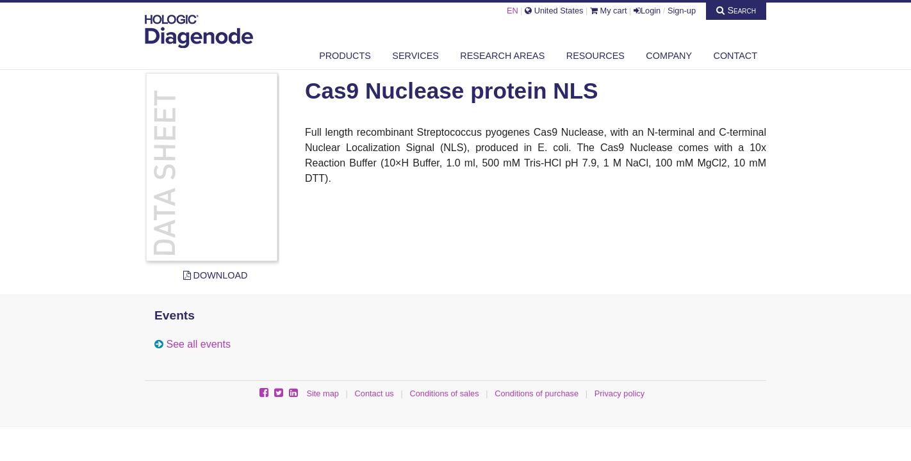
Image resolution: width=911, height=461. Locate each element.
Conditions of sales (444, 393)
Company (669, 56)
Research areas (502, 56)
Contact (735, 56)
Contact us (374, 393)
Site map (322, 393)
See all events (198, 344)
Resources (595, 56)
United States (554, 10)
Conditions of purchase (537, 393)
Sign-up (682, 10)
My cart (608, 10)
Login (647, 10)
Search (736, 10)
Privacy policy (619, 393)
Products (345, 56)
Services (415, 56)
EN (512, 10)
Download (215, 275)
